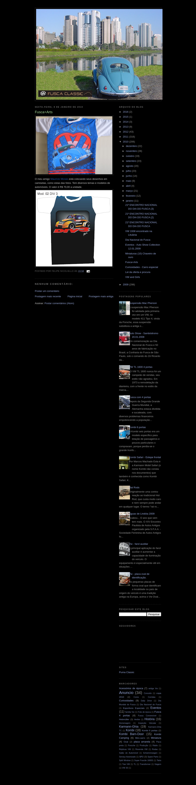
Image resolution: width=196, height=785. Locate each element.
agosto (130, 165)
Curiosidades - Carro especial (141, 267)
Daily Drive (146, 701)
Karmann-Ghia (128, 726)
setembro (131, 161)
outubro (130, 156)
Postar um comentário (47, 291)
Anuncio (126, 692)
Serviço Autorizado (127, 757)
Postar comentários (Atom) (59, 303)
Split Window (125, 760)
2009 (126, 284)
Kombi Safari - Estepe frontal (145, 457)
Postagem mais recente (48, 296)
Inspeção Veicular (147, 723)
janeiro (130, 200)
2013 (126, 126)
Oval (126, 741)
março (130, 190)
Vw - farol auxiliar (138, 543)
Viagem (157, 764)
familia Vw (129, 712)
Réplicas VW (125, 749)
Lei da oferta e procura (137, 272)
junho (129, 175)
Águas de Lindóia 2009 (141, 513)
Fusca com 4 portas (140, 397)
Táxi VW (126, 764)
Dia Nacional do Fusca (137, 239)
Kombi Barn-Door (131, 734)
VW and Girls (132, 277)
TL (135, 764)
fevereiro (131, 195)
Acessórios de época (131, 688)
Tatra (159, 760)
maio (129, 180)
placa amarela (142, 741)
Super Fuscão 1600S (143, 760)
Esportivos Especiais (134, 708)
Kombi (130, 730)
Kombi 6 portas (137, 427)
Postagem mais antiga (101, 296)
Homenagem (125, 723)
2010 (126, 141)
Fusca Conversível (147, 716)
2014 (126, 121)
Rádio (155, 745)
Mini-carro (140, 738)
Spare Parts (153, 757)
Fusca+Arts (131, 262)
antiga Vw (153, 688)
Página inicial (75, 296)
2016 (126, 111)
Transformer (145, 764)
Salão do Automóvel (128, 753)
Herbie (137, 719)
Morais (59, 179)
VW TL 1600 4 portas (140, 367)
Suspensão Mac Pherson (143, 303)
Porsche (131, 745)
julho (129, 170)
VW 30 (125, 768)
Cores (136, 697)
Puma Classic (126, 672)
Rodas (155, 749)
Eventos (155, 707)
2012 (126, 131)
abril (128, 185)
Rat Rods (134, 487)
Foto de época (144, 712)
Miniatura (156, 737)
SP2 (141, 756)
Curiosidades (126, 700)
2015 (126, 116)
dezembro (132, 146)
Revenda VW (141, 749)
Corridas (151, 697)
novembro (132, 151)
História (150, 719)
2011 (126, 136)
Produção (144, 745)
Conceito (148, 693)
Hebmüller (124, 719)
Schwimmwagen (150, 753)
